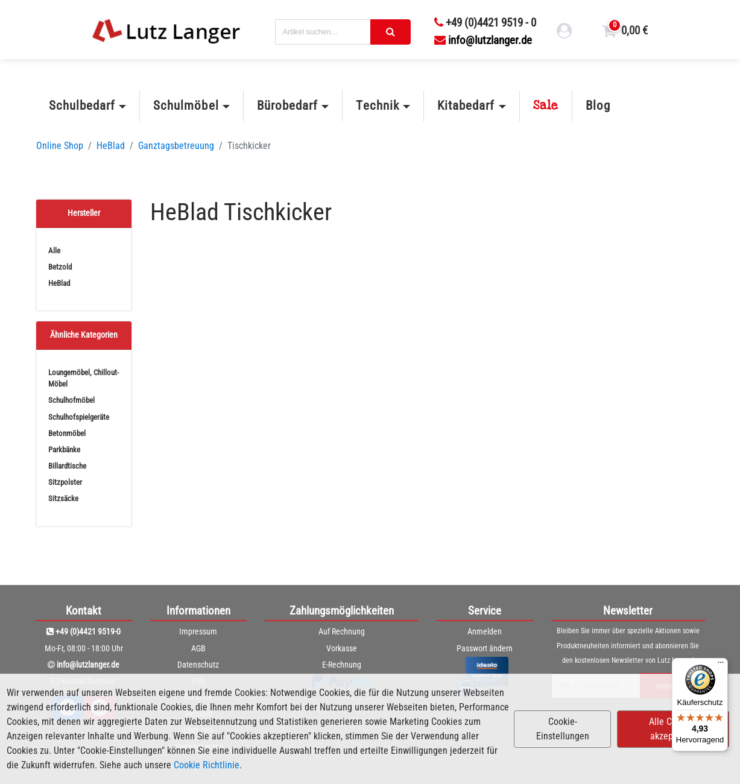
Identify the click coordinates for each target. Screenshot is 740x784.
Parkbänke (64, 449)
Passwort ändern (485, 648)
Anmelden (484, 631)
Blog (598, 105)
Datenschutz (198, 664)
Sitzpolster (65, 482)
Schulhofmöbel (71, 400)
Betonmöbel (67, 433)
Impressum (198, 631)
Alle (54, 250)
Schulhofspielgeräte (78, 417)
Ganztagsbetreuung (176, 145)
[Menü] (720, 665)
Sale (545, 105)
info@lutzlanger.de (483, 40)
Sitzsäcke (63, 498)
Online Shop (59, 145)
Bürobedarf (287, 105)
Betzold (60, 266)
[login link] (564, 33)
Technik (377, 105)
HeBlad (110, 145)
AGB (198, 648)
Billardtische (67, 465)
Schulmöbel (185, 105)
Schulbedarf (82, 105)
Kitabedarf (466, 105)
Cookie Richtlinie (206, 765)
